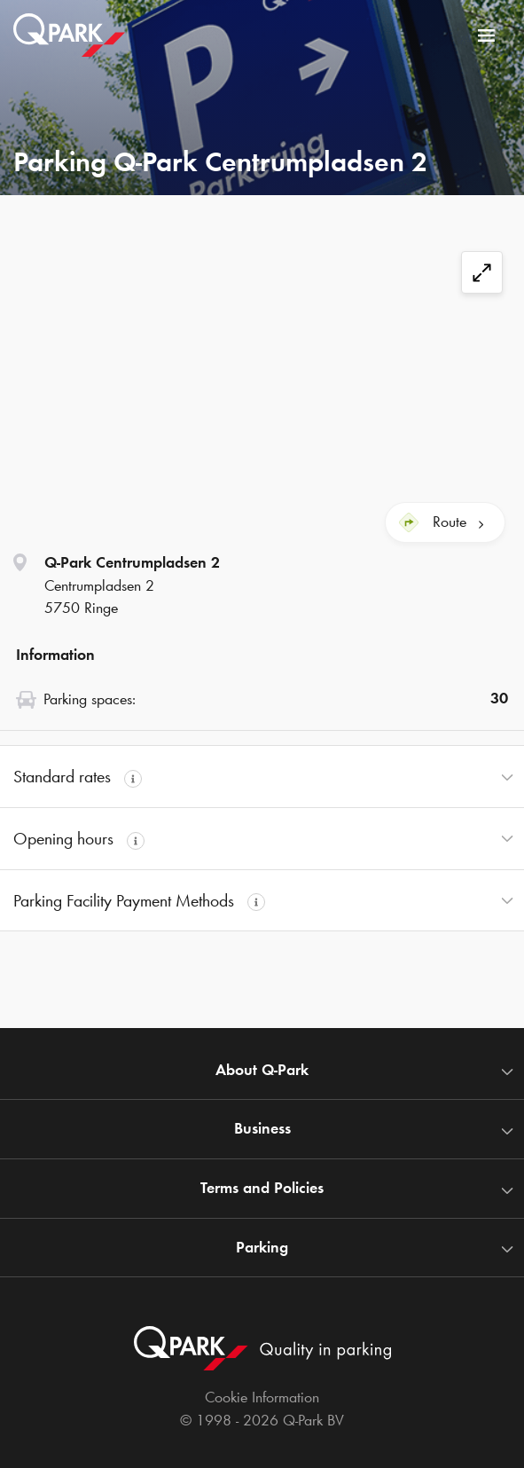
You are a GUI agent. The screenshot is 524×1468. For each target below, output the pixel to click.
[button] (262, 776)
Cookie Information (262, 1397)
